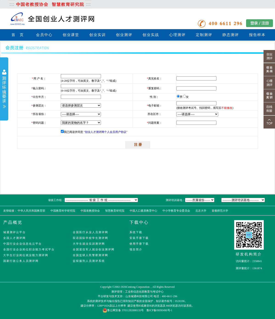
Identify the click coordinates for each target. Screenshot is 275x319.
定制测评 (204, 35)
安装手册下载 (139, 238)
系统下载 (135, 232)
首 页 (17, 35)
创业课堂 (71, 35)
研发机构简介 (249, 254)
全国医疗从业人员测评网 (90, 232)
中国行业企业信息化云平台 (22, 243)
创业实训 (97, 35)
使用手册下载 (139, 243)
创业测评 (124, 35)
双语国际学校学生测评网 (90, 238)
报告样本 (257, 35)
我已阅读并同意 (73, 132)
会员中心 (44, 35)
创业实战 (151, 35)
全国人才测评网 (14, 238)
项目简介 (135, 249)
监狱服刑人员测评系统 (89, 261)
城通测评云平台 (14, 232)
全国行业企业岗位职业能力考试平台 (29, 249)
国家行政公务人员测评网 (21, 261)
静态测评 (230, 35)
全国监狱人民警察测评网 (90, 255)
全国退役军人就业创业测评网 (94, 249)
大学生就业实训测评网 (89, 243)
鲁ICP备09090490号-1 (159, 310)
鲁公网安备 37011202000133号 (123, 310)
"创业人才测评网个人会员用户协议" (105, 132)
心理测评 (177, 35)
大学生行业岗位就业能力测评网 (25, 255)
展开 (4, 89)
